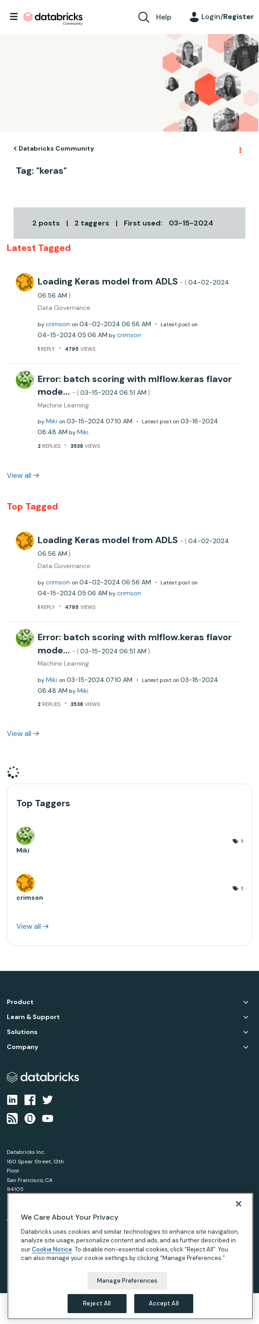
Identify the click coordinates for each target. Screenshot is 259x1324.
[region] (130, 1258)
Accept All (164, 1305)
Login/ (227, 16)
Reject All (97, 1305)
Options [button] (239, 149)
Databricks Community (53, 19)
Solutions (22, 1032)
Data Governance (64, 308)
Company (22, 1047)
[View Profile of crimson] (58, 324)
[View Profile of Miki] (51, 421)
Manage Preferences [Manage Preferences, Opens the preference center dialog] (127, 1282)
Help (163, 17)
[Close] (239, 1206)
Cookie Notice (52, 1251)
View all (19, 475)
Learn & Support (33, 1017)
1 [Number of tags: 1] (242, 841)
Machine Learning (63, 405)
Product (20, 1002)
